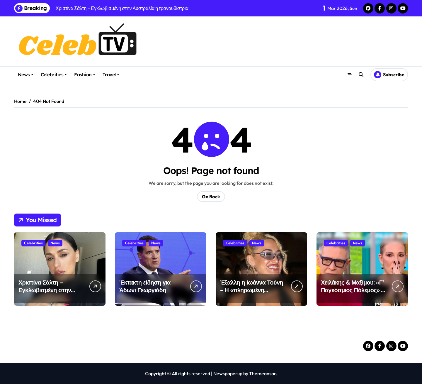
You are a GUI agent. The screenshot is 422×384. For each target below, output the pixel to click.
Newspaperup (227, 373)
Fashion (84, 74)
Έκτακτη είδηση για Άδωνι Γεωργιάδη (144, 286)
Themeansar (262, 373)
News (25, 74)
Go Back (211, 196)
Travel (111, 74)
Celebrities (54, 74)
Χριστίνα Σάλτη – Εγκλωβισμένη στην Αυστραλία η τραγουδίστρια (44, 294)
